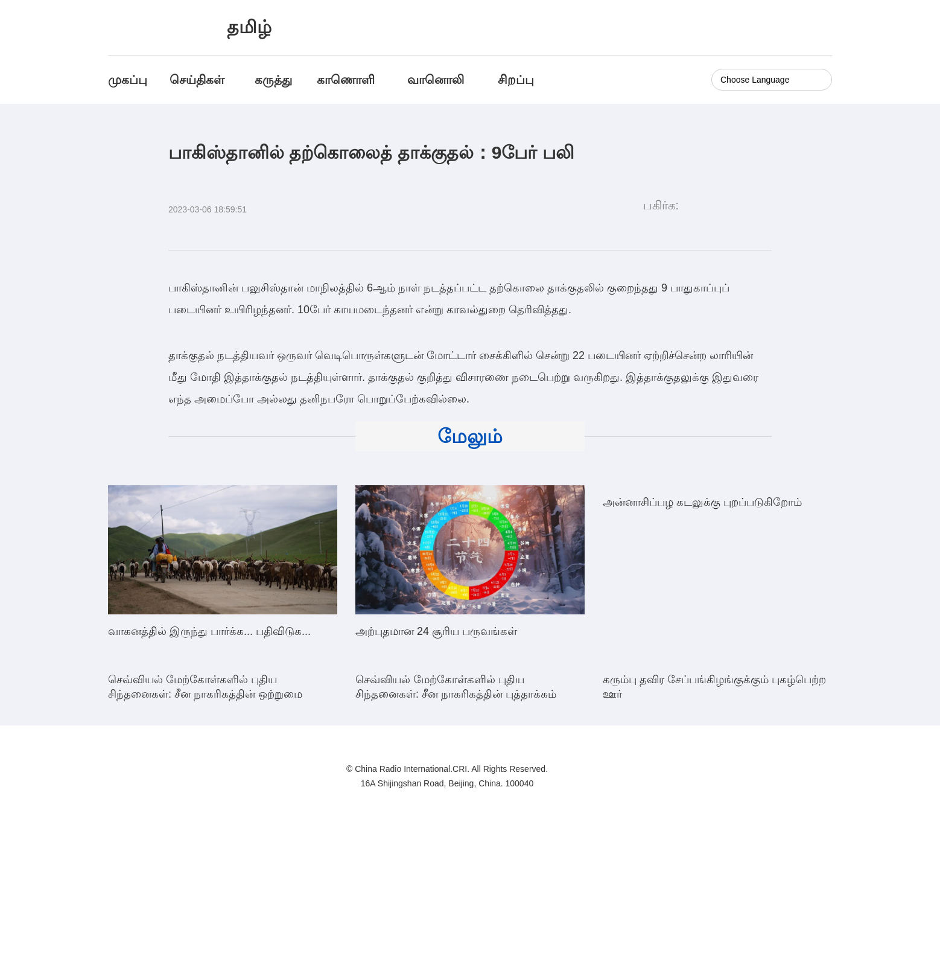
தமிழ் (249, 27)
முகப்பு (127, 79)
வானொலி (435, 79)
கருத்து (273, 79)
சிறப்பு (516, 79)
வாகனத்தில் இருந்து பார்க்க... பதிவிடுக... (209, 631)
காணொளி (347, 79)
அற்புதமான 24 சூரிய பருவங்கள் (436, 631)
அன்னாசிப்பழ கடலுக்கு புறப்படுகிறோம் (702, 631)
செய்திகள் (197, 79)
